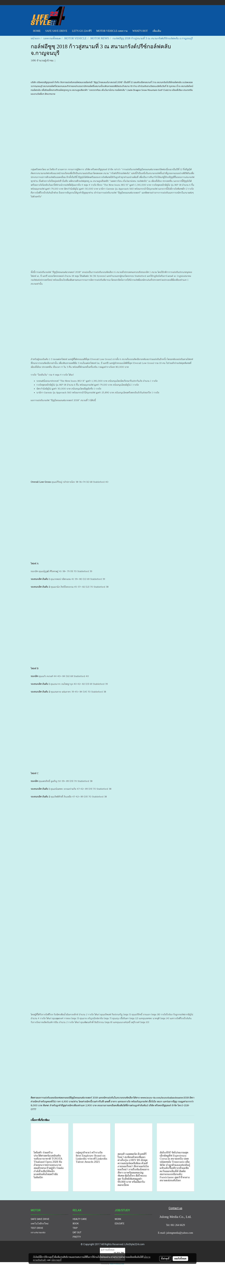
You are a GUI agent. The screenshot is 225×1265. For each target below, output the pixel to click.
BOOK (76, 1223)
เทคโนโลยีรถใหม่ (40, 1223)
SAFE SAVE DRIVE (56, 30)
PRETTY (77, 1237)
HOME (37, 30)
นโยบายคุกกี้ (56, 1260)
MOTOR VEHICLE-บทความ (112, 30)
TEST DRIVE (37, 1228)
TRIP (75, 1228)
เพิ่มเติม (157, 30)
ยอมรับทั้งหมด (180, 1258)
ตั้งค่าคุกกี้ (165, 1258)
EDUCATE (119, 1223)
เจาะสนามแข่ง (38, 1232)
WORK (118, 1219)
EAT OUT (77, 1232)
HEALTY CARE (80, 1219)
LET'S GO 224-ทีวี (82, 30)
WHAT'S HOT (140, 30)
